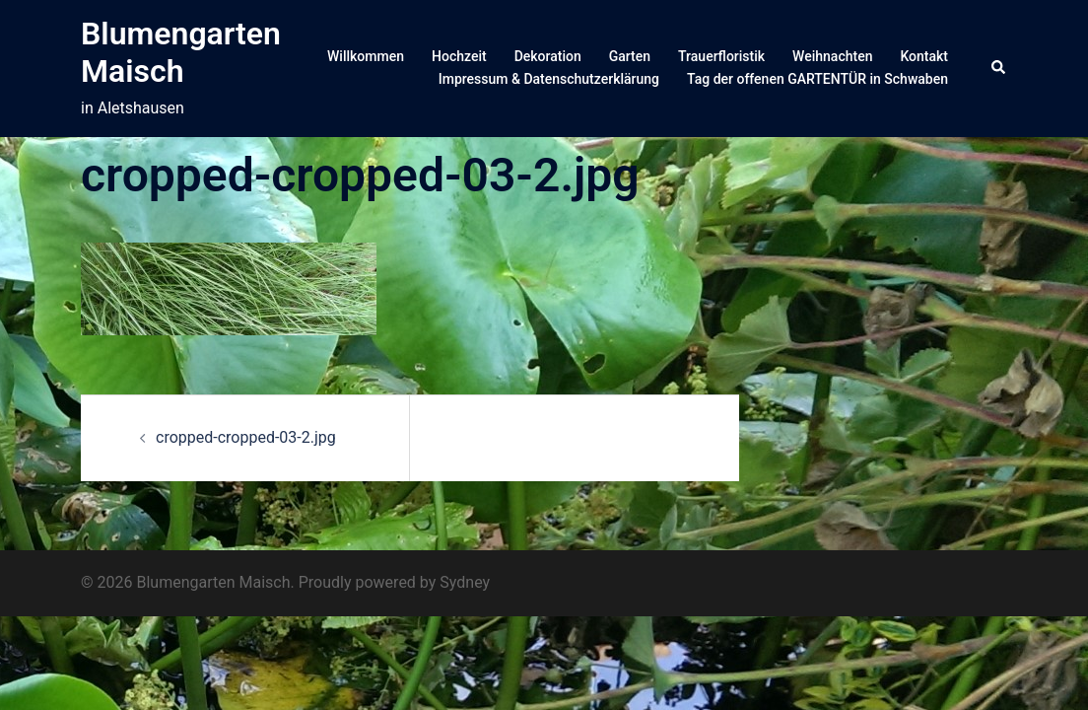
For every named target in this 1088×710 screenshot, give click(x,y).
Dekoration (547, 56)
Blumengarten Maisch (181, 52)
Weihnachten (832, 56)
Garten (629, 56)
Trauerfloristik (721, 56)
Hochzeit (459, 56)
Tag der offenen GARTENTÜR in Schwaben (817, 79)
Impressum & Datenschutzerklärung (549, 79)
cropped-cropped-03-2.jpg (246, 437)
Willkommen (365, 56)
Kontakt (924, 56)
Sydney (465, 582)
